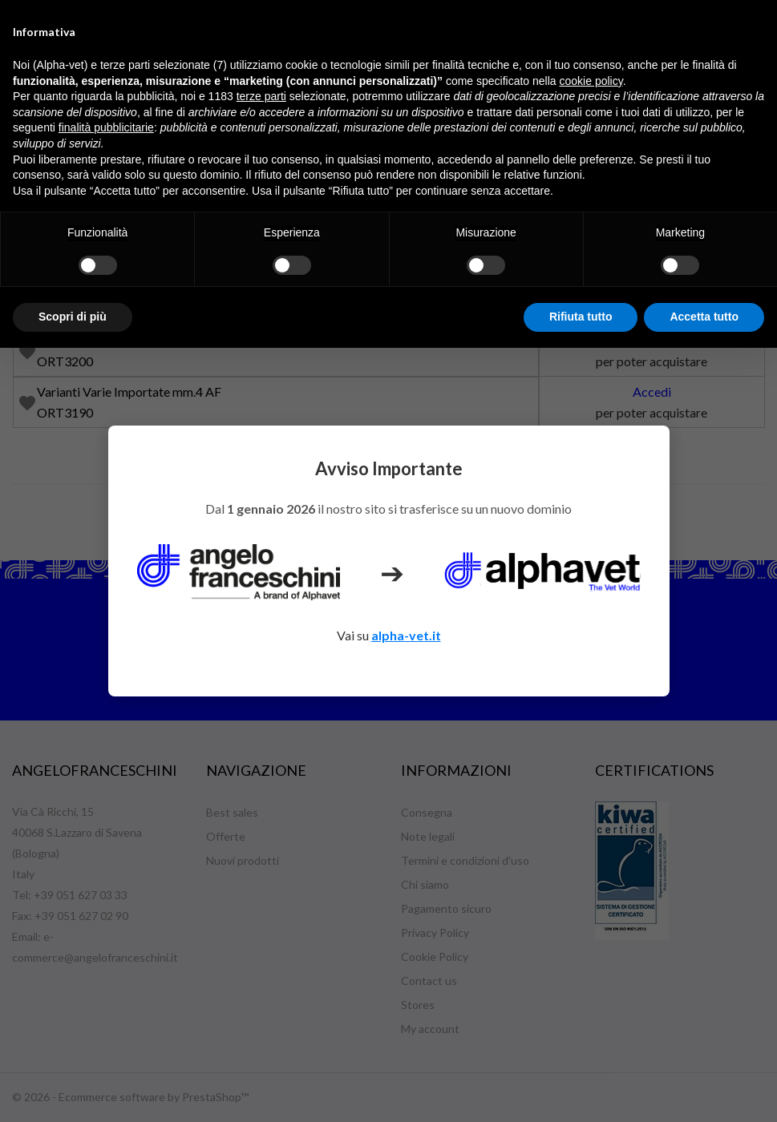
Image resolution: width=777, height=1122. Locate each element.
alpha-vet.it (406, 635)
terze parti (261, 96)
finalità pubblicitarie (106, 127)
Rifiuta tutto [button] (581, 316)
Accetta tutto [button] (704, 316)
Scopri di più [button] (72, 316)
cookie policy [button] (591, 81)
